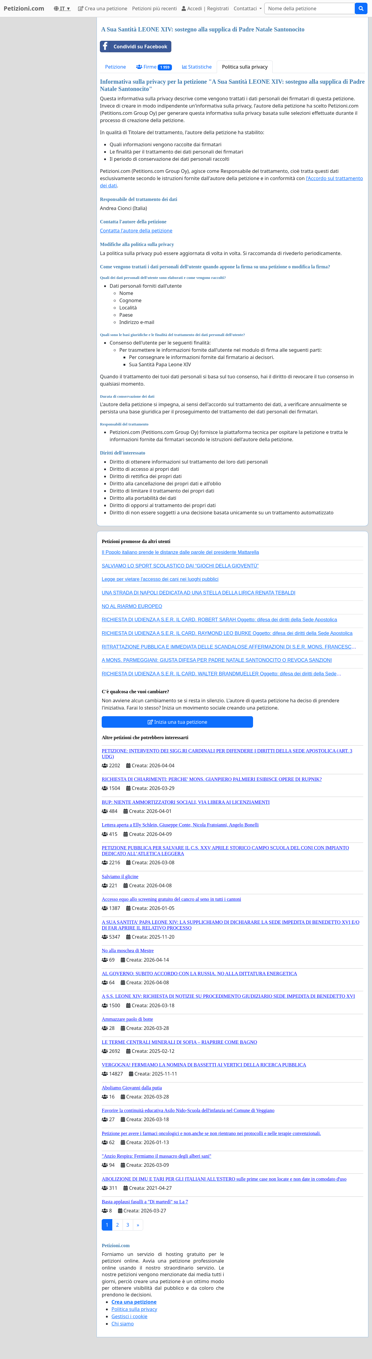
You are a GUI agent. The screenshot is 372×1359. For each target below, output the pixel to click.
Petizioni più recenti (154, 8)
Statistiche (197, 66)
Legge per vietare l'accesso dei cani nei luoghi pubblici (160, 579)
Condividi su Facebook (133, 46)
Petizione (115, 66)
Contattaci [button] (246, 8)
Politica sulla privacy (245, 66)
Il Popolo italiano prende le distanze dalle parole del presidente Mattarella (180, 552)
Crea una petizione (102, 8)
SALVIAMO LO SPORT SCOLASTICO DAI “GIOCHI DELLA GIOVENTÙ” (180, 565)
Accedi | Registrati (205, 8)
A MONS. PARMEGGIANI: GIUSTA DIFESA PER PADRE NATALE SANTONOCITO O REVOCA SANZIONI (217, 660)
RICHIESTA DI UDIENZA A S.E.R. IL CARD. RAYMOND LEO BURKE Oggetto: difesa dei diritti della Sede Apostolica (227, 633)
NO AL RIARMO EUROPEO (132, 606)
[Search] (309, 8)
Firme (154, 66)
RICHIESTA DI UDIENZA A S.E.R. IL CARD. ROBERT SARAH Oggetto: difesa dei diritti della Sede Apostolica (219, 619)
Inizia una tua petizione (177, 722)
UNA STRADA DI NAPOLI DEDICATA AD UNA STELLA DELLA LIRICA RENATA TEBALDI (198, 592)
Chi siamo (122, 1323)
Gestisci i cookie (129, 1316)
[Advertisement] (46, 108)
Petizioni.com (24, 8)
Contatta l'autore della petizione (136, 230)
